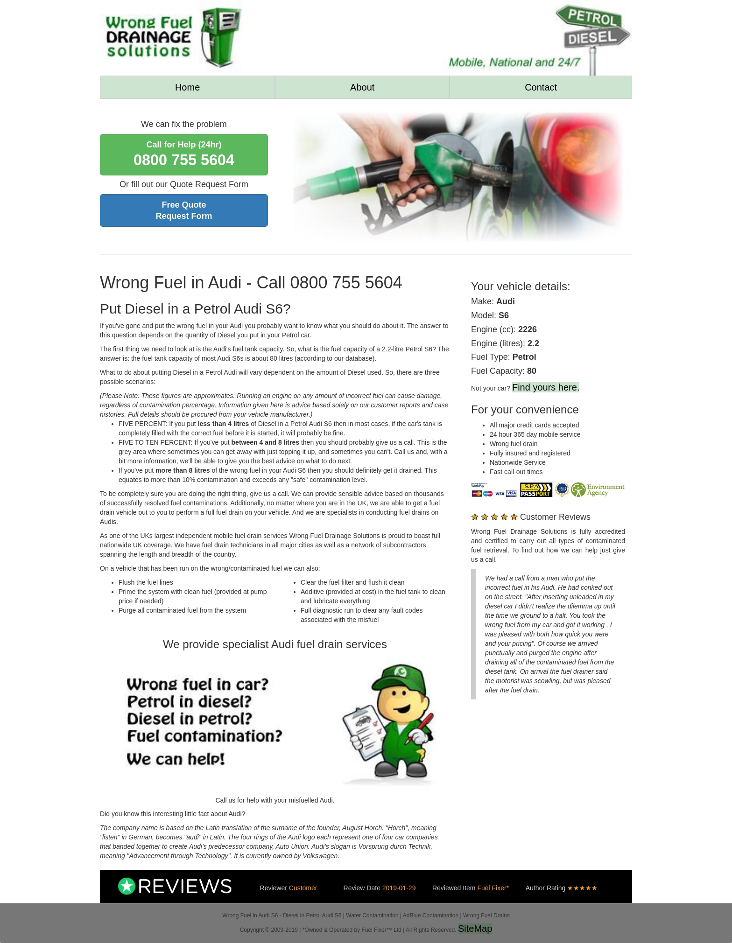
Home (187, 87)
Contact (541, 87)
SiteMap (475, 928)
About (362, 87)
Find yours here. (546, 387)
